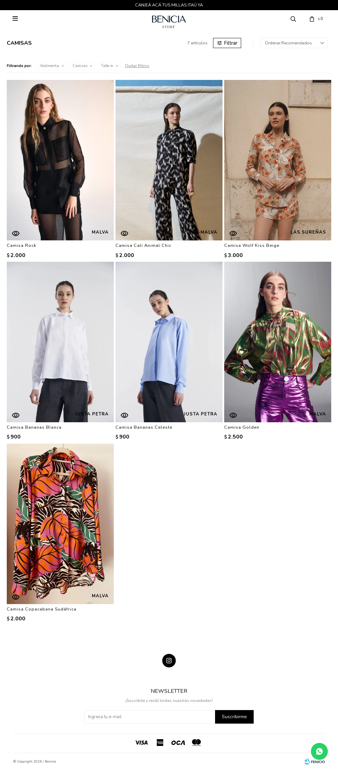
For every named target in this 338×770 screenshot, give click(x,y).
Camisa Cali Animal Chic (143, 245)
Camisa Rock (21, 245)
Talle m (107, 65)
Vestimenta (49, 65)
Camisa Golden (241, 427)
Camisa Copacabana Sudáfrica (42, 609)
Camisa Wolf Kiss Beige (251, 245)
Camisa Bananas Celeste (143, 427)
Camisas (79, 65)
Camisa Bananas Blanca (34, 427)
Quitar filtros (137, 65)
